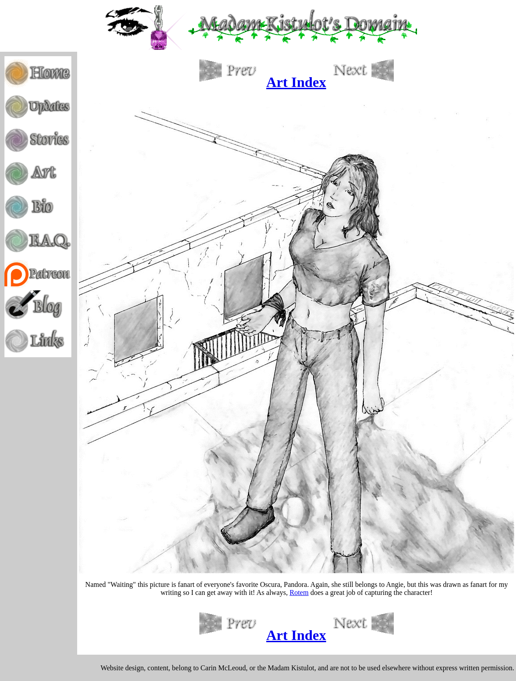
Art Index (296, 82)
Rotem (299, 592)
